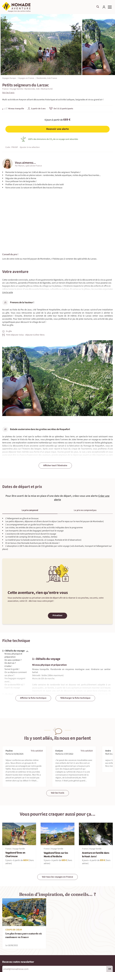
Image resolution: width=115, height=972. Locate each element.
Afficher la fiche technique (33, 698)
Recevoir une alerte (57, 129)
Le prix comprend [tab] (30, 510)
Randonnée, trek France (47, 78)
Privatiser (57, 615)
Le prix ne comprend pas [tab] (85, 510)
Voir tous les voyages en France (57, 876)
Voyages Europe (9, 78)
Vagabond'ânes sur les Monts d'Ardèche (56, 854)
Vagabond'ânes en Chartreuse (15, 854)
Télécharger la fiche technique (75, 698)
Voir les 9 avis (8, 92)
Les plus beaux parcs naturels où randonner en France (23, 935)
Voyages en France (26, 78)
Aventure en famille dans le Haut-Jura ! (95, 854)
